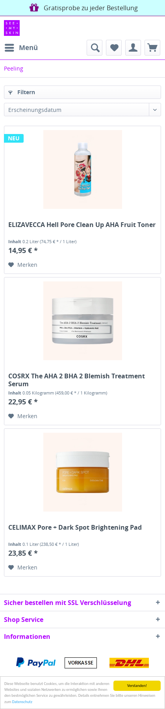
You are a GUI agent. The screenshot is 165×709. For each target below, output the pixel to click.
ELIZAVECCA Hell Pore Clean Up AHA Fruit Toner (82, 225)
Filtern (21, 92)
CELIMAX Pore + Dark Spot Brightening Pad (75, 527)
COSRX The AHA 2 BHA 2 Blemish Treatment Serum (76, 380)
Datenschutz (22, 701)
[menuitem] (21, 48)
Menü (21, 46)
